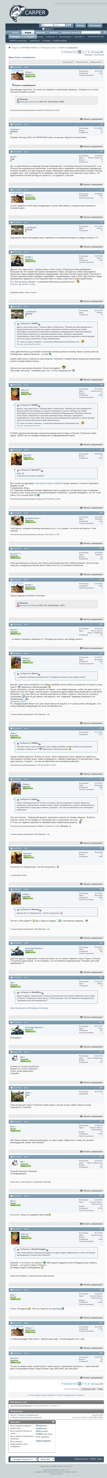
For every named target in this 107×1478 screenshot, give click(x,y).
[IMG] (38, 1431)
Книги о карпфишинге (24, 57)
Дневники (40, 33)
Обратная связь (81, 1459)
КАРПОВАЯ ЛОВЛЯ (29, 47)
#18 (101, 889)
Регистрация (95, 25)
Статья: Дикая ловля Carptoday (42, 1395)
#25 (101, 1156)
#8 (101, 385)
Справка (30, 37)
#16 (101, 779)
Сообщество (50, 37)
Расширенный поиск (96, 36)
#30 (101, 1353)
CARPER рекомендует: (18, 41)
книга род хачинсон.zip (29, 102)
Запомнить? (48, 29)
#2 (101, 124)
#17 (101, 848)
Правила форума (43, 1441)
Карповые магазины (71, 33)
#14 (101, 653)
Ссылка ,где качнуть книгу (22, 284)
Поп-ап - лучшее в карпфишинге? (24, 1415)
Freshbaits (46, 41)
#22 (101, 1052)
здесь (54, 528)
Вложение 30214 (18, 701)
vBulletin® (55, 1470)
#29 (101, 1323)
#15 (101, 728)
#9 (101, 449)
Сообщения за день (17, 37)
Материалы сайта (48, 47)
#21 (101, 1022)
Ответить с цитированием (91, 119)
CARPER (92, 1459)
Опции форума (65, 37)
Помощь (80, 25)
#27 (101, 1229)
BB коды (39, 1425)
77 (101, 75)
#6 (101, 252)
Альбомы (53, 33)
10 (101, 523)
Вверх (100, 1389)
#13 (101, 624)
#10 (101, 513)
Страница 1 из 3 (70, 52)
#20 (101, 977)
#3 (101, 151)
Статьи (15, 33)
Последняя (97, 52)
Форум (28, 33)
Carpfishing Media (60, 41)
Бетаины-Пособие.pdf (29, 605)
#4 (101, 189)
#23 (101, 1087)
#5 (101, 222)
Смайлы (39, 1428)
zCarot (60, 1474)
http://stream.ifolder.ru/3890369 (49, 483)
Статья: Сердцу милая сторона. (70, 1395)
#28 (101, 1290)
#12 (101, 579)
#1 (101, 67)
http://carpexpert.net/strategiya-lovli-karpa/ (29, 1008)
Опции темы (67, 62)
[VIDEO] (39, 1434)
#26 (101, 1196)
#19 (101, 943)
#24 (101, 1121)
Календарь (39, 37)
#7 (101, 306)
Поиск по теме (81, 62)
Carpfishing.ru (34, 41)
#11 (101, 548)
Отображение (95, 62)
